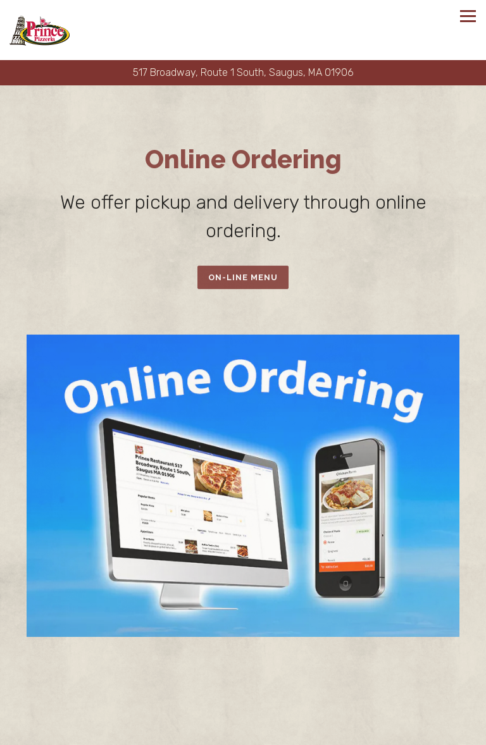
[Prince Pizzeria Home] (39, 30)
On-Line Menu (243, 278)
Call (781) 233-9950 (243, 709)
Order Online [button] (243, 733)
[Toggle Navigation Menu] (468, 16)
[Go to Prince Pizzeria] (243, 72)
